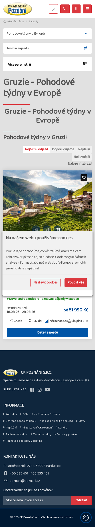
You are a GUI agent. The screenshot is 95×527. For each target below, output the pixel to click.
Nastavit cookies (45, 282)
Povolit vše (75, 282)
